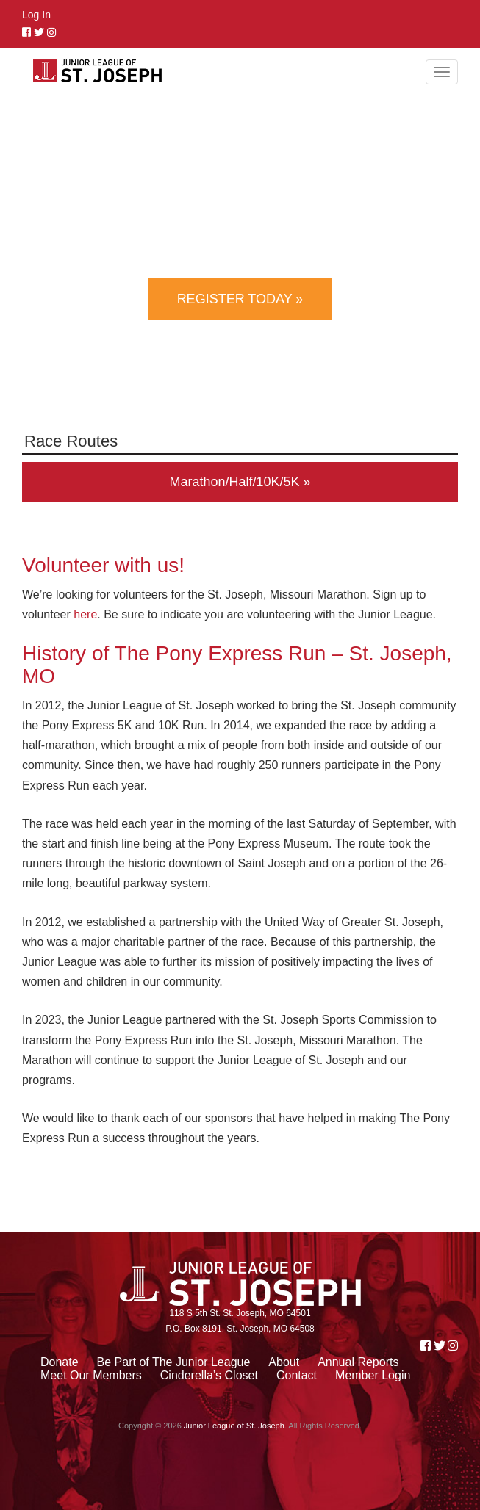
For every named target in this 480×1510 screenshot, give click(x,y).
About (283, 1362)
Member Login (372, 1375)
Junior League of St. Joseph (234, 1425)
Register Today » (240, 299)
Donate (59, 1362)
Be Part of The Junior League (174, 1362)
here (85, 614)
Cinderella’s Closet (209, 1375)
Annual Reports (358, 1362)
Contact (296, 1375)
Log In (36, 15)
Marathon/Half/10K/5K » (239, 481)
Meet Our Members (91, 1375)
